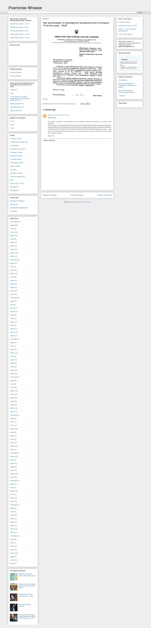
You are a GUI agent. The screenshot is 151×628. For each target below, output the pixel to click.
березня (13, 235)
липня (12, 325)
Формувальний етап (17, 103)
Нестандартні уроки (16, 163)
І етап (12, 93)
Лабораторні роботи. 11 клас (19, 38)
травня (12, 242)
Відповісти (51, 136)
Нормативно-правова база (19, 142)
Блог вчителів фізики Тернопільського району (126, 91)
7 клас (12, 121)
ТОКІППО (121, 96)
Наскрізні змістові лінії (17, 149)
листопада (13, 222)
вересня (13, 253)
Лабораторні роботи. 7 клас (19, 24)
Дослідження (14, 190)
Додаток (45, 99)
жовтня (12, 256)
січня (11, 229)
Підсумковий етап (16, 110)
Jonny (50, 115)
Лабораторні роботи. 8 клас (19, 27)
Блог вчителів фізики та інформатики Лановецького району (127, 85)
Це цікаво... (14, 169)
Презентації (14, 204)
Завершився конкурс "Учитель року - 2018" (26, 595)
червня (12, 246)
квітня (12, 239)
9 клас (12, 128)
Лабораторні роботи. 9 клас (19, 31)
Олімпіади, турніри (16, 152)
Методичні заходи (16, 156)
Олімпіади (13, 211)
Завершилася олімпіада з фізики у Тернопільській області (27, 586)
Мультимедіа (14, 145)
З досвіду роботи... (16, 159)
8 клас (12, 124)
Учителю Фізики (25, 7)
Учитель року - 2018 (16, 183)
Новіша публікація (50, 195)
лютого (12, 232)
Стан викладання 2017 (17, 176)
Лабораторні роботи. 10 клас (19, 34)
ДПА (11, 180)
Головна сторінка (76, 195)
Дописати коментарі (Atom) (82, 202)
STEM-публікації (15, 76)
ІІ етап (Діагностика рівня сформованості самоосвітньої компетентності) (20, 98)
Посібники (13, 90)
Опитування (14, 187)
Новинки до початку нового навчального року (27, 575)
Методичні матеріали (17, 201)
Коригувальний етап (17, 107)
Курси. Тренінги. (15, 166)
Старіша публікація (104, 195)
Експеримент (122, 80)
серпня (12, 249)
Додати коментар (49, 140)
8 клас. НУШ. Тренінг (125, 34)
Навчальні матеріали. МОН (127, 25)
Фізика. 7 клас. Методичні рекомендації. (127, 30)
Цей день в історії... (16, 173)
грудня (12, 225)
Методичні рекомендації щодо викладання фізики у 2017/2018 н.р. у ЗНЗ (27, 616)
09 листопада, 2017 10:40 (60, 115)
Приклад (125, 59)
